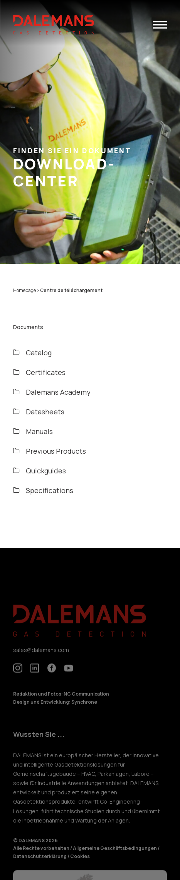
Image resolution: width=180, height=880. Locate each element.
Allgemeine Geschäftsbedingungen (115, 853)
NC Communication (86, 699)
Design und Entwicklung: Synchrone (55, 706)
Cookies (80, 861)
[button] (160, 25)
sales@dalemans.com (41, 654)
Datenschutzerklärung (40, 861)
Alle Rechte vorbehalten (41, 853)
